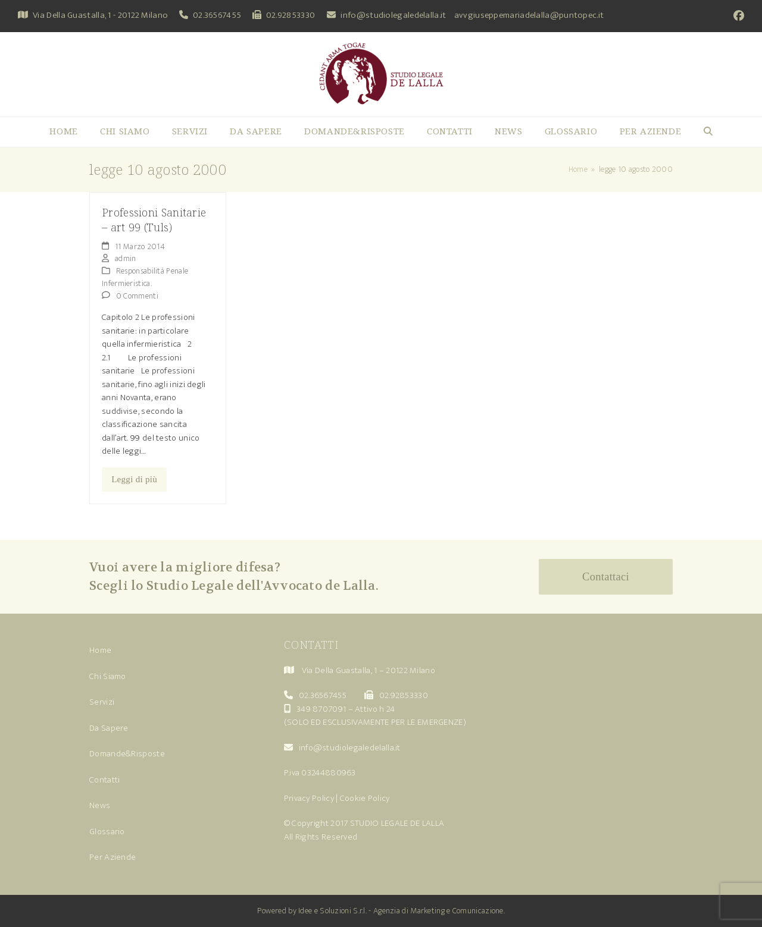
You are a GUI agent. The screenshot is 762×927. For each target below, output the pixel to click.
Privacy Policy (309, 798)
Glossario (107, 831)
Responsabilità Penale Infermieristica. (145, 277)
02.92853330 (290, 15)
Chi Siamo (107, 676)
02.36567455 (217, 15)
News (99, 805)
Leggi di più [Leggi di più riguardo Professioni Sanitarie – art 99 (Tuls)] (134, 479)
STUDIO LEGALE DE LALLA (397, 823)
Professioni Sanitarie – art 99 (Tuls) (154, 219)
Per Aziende (112, 857)
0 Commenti (137, 296)
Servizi (101, 702)
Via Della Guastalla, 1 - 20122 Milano (100, 15)
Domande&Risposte (127, 753)
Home (100, 650)
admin (125, 258)
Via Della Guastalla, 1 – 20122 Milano (368, 670)
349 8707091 (321, 709)
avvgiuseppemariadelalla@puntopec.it (529, 15)
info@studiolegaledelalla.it (393, 15)
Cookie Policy (365, 798)
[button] (708, 132)
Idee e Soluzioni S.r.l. (332, 910)
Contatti (104, 779)
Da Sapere (109, 728)
